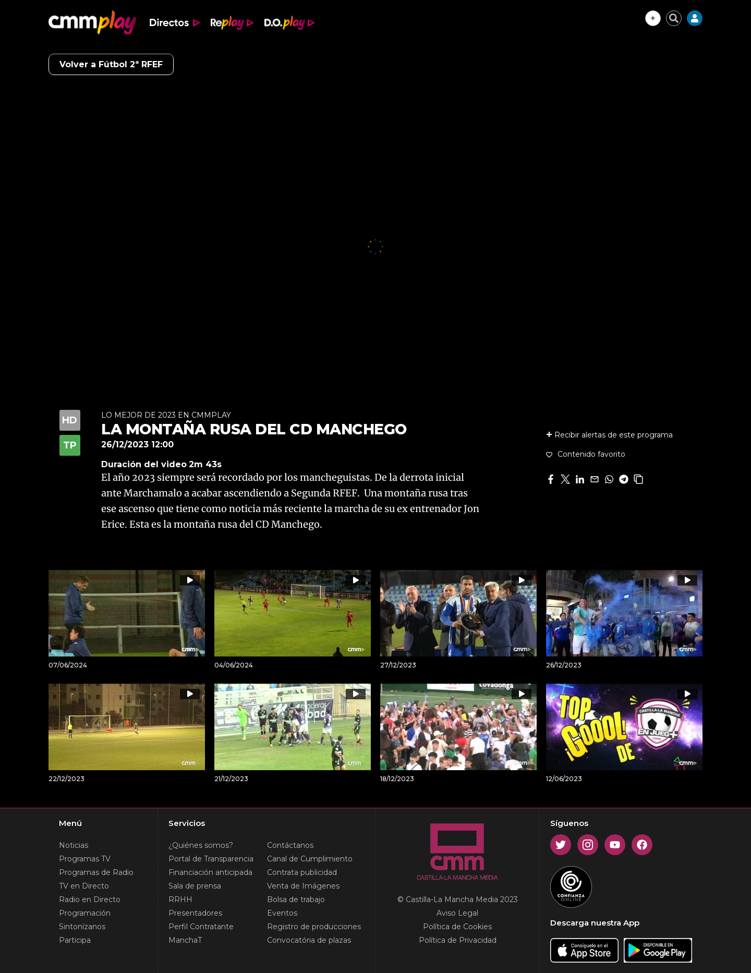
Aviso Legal (457, 913)
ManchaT (185, 940)
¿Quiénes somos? (200, 845)
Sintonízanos (82, 926)
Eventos (282, 913)
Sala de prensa (194, 886)
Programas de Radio (96, 872)
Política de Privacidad (457, 940)
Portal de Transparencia (210, 858)
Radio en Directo (89, 899)
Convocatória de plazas (309, 940)
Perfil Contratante (201, 926)
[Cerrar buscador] (674, 18)
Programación (85, 913)
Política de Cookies (457, 926)
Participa (75, 940)
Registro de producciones (314, 926)
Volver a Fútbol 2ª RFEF (111, 64)
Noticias (73, 845)
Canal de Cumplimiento (310, 858)
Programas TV (85, 858)
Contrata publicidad (302, 872)
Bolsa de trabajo (296, 899)
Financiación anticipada (210, 872)
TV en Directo (84, 886)
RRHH (180, 899)
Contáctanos (290, 845)
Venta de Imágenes (303, 886)
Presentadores (195, 913)
